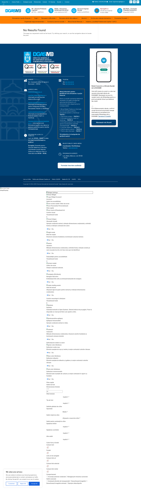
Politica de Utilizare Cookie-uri (41, 179)
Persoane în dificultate (48, 18)
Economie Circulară (121, 18)
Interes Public (16, 2)
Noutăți (59, 2)
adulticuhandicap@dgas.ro (36, 102)
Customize (11, 483)
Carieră (45, 2)
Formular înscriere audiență (71, 165)
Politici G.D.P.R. (56, 179)
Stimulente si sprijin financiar (21, 18)
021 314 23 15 (69, 82)
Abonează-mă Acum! (104, 122)
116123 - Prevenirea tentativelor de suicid (61, 9)
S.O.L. (79, 179)
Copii (36, 18)
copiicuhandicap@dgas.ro (36, 112)
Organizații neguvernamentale (34, 21)
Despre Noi (5, 2)
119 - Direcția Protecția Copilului (39, 9)
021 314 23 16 (70, 84)
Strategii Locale (27, 2)
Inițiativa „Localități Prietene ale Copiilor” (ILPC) (101, 21)
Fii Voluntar (52, 2)
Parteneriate (37, 2)
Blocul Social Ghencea (75, 21)
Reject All (23, 483)
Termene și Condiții (104, 116)
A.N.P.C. (74, 179)
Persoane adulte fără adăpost (68, 18)
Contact (67, 2)
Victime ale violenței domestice (101, 18)
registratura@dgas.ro (35, 92)
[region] (23, 478)
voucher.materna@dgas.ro (36, 95)
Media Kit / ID (66, 179)
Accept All (34, 483)
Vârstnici (84, 18)
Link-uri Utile (27, 179)
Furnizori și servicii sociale (55, 21)
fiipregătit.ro (104, 9)
